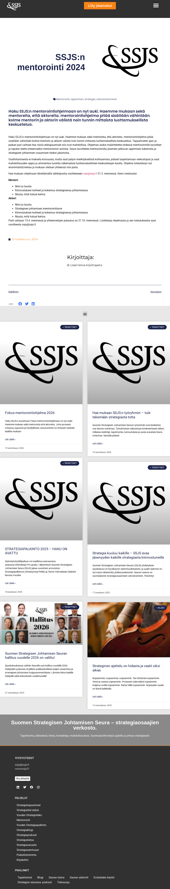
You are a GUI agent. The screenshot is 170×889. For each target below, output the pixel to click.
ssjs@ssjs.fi (90, 173)
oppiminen (77, 99)
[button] (156, 5)
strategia (90, 99)
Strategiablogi (25, 830)
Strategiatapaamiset (29, 805)
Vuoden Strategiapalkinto (31, 825)
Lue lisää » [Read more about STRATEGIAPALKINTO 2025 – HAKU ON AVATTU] (10, 583)
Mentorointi (63, 99)
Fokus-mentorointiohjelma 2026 (30, 413)
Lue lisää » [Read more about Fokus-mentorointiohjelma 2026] (10, 439)
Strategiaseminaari (28, 850)
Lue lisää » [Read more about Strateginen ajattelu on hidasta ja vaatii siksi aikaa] (97, 697)
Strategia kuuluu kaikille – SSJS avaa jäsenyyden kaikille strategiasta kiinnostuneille (128, 555)
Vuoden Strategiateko (29, 815)
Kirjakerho (22, 859)
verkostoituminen (106, 99)
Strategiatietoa (25, 840)
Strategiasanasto (27, 845)
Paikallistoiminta (26, 854)
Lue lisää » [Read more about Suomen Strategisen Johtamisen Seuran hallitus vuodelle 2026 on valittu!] (10, 684)
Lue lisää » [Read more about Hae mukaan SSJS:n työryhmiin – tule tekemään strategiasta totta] (97, 444)
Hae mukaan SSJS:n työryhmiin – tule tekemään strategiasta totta (121, 415)
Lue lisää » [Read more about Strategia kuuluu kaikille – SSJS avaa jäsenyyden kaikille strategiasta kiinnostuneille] (97, 584)
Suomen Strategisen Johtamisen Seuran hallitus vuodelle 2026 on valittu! (36, 655)
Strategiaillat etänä (28, 810)
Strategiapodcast (27, 835)
